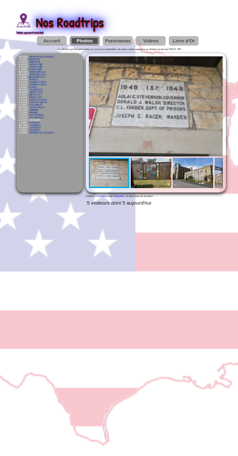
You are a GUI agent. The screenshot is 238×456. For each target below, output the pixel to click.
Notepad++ (120, 196)
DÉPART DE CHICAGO (42, 133)
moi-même (102, 196)
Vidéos (150, 41)
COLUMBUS (35, 105)
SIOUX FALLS (36, 107)
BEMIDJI (34, 80)
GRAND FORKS (38, 82)
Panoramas (117, 41)
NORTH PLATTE (38, 100)
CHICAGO (34, 123)
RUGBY (33, 87)
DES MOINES (36, 115)
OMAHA (33, 110)
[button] (211, 68)
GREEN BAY (36, 64)
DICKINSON (36, 90)
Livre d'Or (184, 41)
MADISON (34, 59)
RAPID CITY (36, 92)
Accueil (51, 41)
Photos (85, 41)
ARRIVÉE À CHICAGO (41, 57)
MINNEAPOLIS (37, 72)
